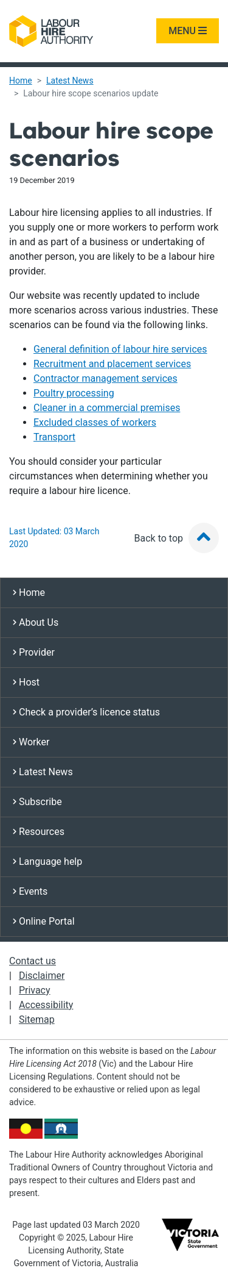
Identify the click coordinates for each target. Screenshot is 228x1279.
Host (26, 682)
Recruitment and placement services (112, 364)
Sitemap (37, 1019)
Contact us (32, 961)
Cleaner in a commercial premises (106, 408)
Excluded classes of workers (94, 422)
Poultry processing (73, 393)
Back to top (176, 538)
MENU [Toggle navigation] (187, 31)
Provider (34, 652)
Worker (31, 742)
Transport (54, 437)
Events (30, 891)
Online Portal (44, 921)
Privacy (34, 990)
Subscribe (37, 802)
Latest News (70, 80)
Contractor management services (105, 378)
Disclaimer (41, 975)
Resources (38, 831)
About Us (35, 622)
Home (20, 80)
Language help (47, 861)
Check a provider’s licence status (86, 712)
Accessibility (46, 1005)
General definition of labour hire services (120, 349)
